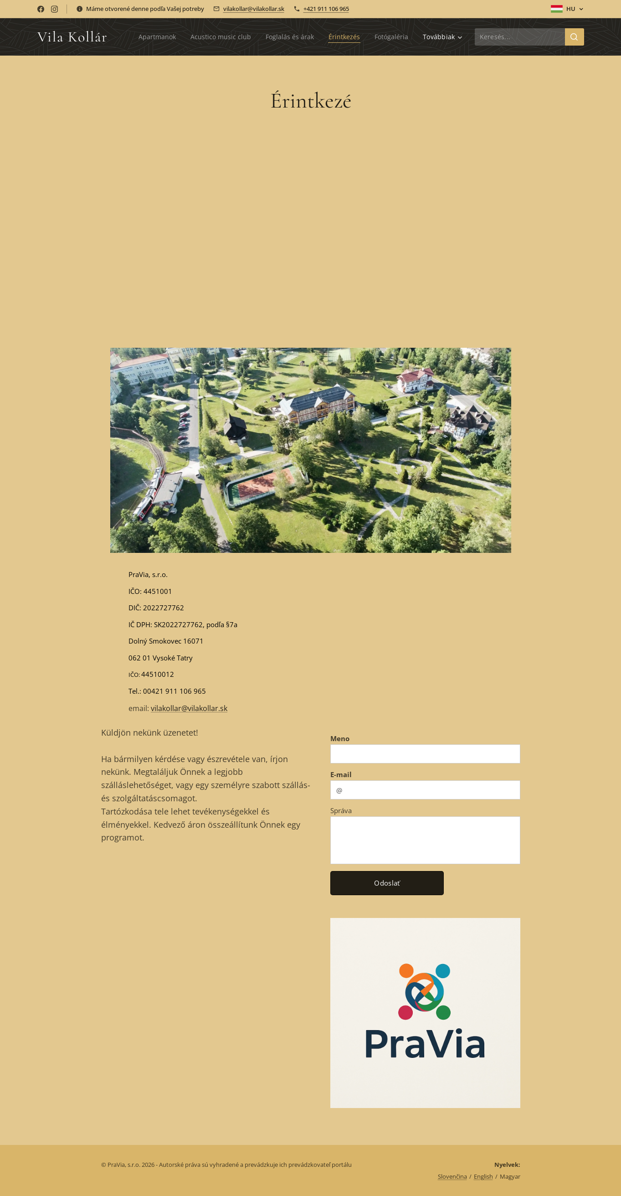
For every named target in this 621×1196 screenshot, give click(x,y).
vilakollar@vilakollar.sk (253, 9)
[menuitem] (152, 37)
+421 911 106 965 (326, 9)
